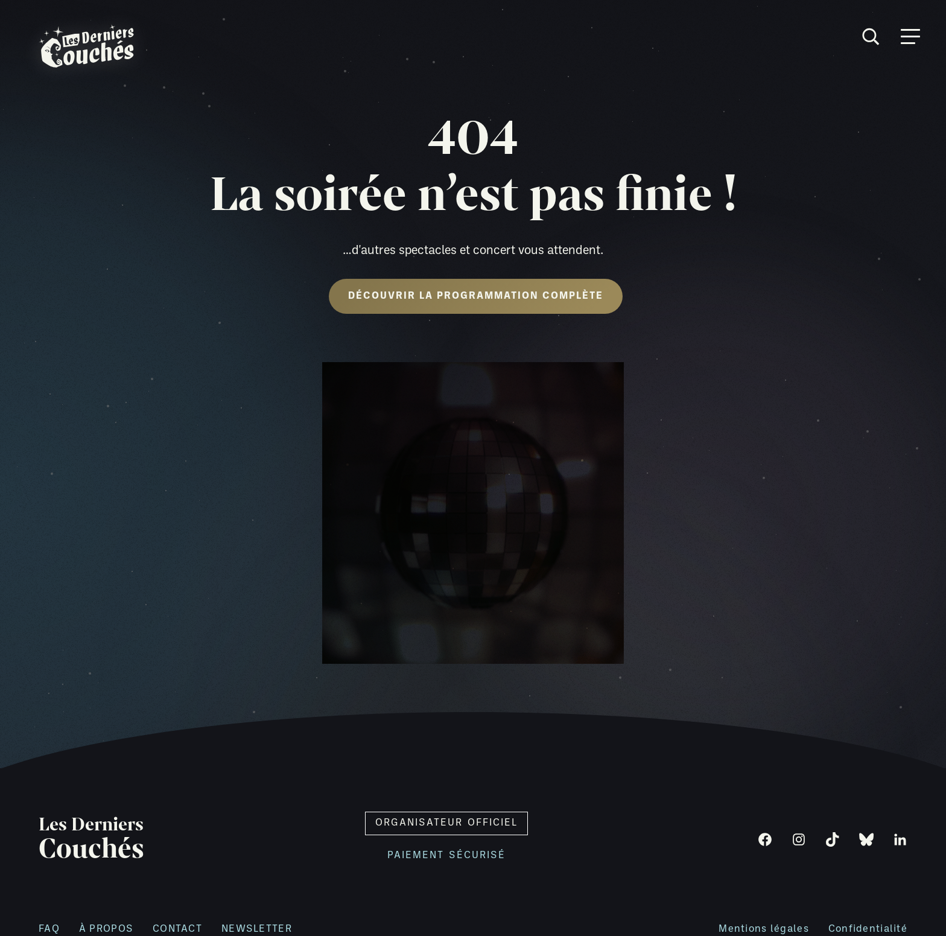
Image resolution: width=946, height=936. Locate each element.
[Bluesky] (866, 839)
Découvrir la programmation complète (475, 296)
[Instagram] (799, 839)
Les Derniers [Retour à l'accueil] (91, 839)
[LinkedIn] (900, 839)
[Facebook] (765, 839)
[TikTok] (832, 839)
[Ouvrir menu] (910, 36)
